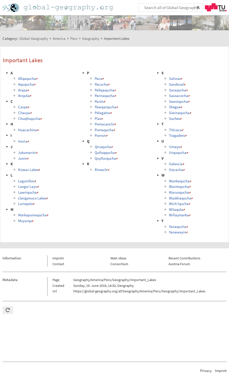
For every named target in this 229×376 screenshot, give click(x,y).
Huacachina (27, 129)
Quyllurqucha (105, 158)
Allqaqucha (27, 78)
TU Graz (215, 7)
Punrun (100, 135)
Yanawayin (177, 232)
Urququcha (178, 152)
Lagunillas (26, 181)
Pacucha (101, 84)
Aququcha (26, 84)
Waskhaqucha (180, 198)
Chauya (24, 112)
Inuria (22, 141)
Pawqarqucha (105, 107)
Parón (99, 101)
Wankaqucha (179, 181)
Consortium (119, 264)
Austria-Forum (179, 264)
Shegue (175, 107)
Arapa (22, 90)
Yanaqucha (177, 226)
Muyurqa (25, 220)
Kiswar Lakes (28, 169)
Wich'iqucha (179, 203)
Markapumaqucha (32, 215)
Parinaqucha (104, 95)
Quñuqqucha (105, 152)
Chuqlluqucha (29, 118)
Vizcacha (176, 169)
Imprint (58, 258)
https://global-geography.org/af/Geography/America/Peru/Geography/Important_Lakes (139, 291)
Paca (98, 78)
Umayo (174, 146)
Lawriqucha (27, 192)
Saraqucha (177, 90)
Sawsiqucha (178, 101)
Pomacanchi (104, 124)
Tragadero (177, 135)
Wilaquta (176, 209)
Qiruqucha (103, 146)
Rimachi (101, 169)
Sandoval (176, 84)
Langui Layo (27, 186)
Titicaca (175, 129)
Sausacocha (178, 95)
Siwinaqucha (179, 112)
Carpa (23, 107)
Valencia (176, 163)
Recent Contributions (184, 258)
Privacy (206, 370)
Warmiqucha (179, 186)
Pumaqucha (104, 129)
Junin (22, 158)
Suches (174, 118)
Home (58, 7)
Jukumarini (27, 152)
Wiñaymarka (179, 215)
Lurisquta (25, 203)
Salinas (175, 78)
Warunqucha (179, 192)
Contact (58, 264)
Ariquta (24, 95)
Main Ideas (118, 258)
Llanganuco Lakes (32, 198)
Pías (98, 118)
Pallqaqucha (104, 90)
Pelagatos (102, 112)
